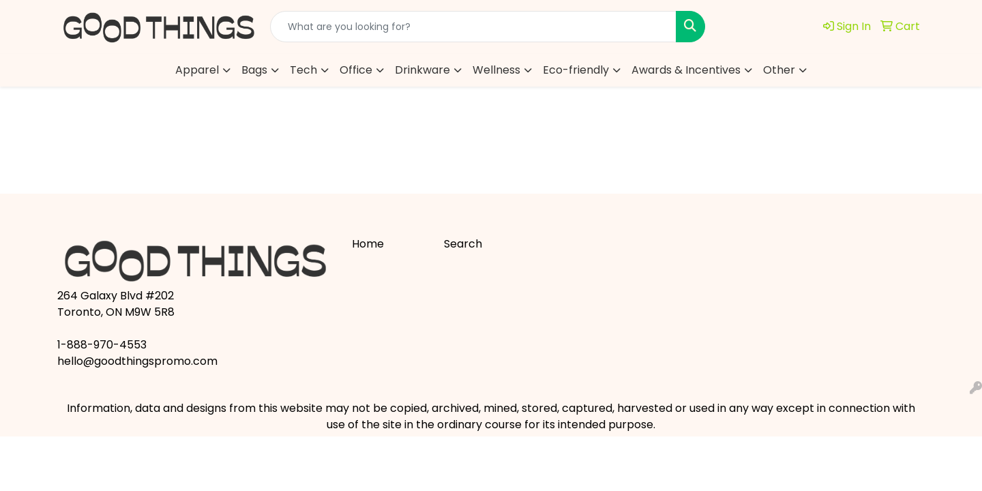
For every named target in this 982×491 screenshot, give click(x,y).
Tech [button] (303, 70)
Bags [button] (254, 70)
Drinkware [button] (422, 70)
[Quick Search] (473, 26)
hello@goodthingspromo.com (137, 361)
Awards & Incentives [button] (686, 70)
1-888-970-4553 (102, 345)
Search (463, 244)
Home (368, 244)
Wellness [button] (496, 70)
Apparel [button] (197, 70)
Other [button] (779, 70)
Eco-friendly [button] (576, 70)
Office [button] (356, 70)
